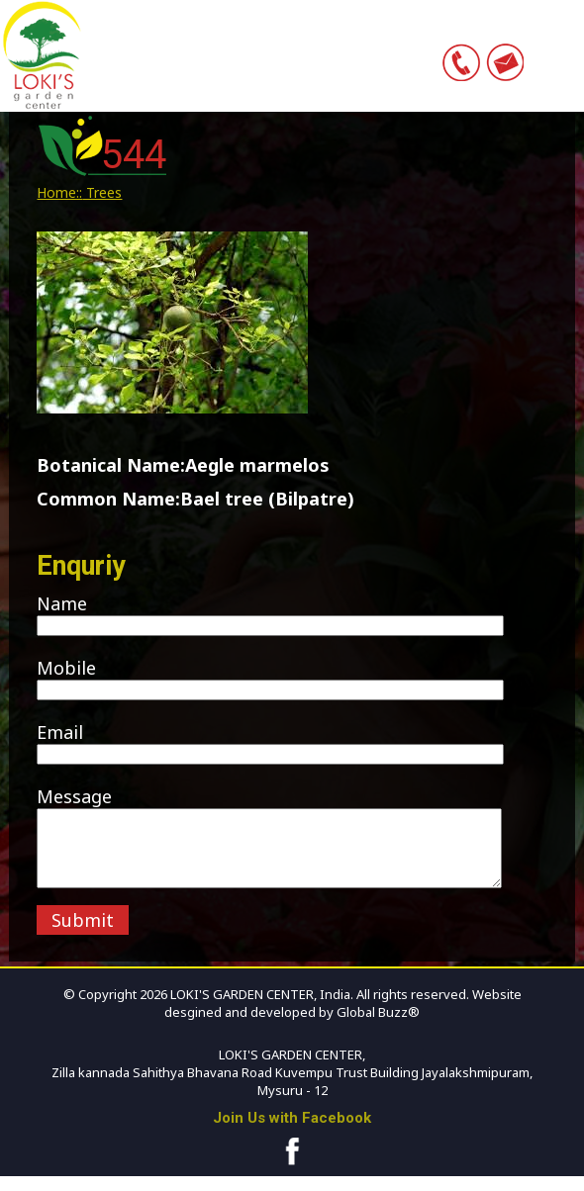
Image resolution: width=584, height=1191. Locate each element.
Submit (82, 935)
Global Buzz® (377, 1027)
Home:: (59, 192)
